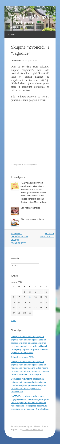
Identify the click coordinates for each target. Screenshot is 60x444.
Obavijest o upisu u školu (32, 219)
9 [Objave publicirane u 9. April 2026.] (30, 297)
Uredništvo (16, 60)
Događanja (32, 164)
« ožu (13, 320)
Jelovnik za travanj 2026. (22, 357)
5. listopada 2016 (30, 60)
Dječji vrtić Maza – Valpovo (30, 19)
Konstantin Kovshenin (32, 429)
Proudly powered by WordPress (25, 426)
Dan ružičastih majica (30, 208)
